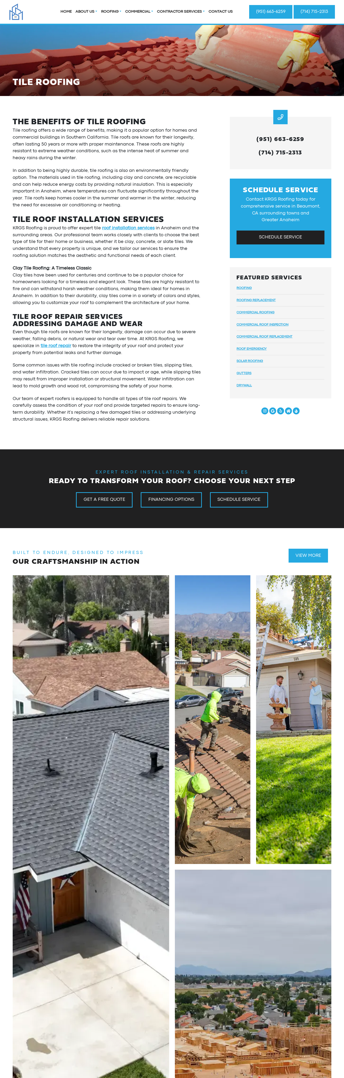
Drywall (244, 385)
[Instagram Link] (264, 410)
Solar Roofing (249, 361)
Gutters (243, 373)
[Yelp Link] (280, 410)
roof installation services (128, 228)
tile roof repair (56, 346)
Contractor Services (179, 11)
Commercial (137, 11)
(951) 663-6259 (270, 12)
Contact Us (221, 11)
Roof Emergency (251, 348)
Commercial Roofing (255, 312)
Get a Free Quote (104, 500)
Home (66, 11)
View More (308, 556)
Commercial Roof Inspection (262, 324)
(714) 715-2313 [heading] (280, 152)
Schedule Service (280, 237)
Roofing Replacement (256, 300)
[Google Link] (272, 410)
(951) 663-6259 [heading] (280, 138)
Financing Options (171, 500)
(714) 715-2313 (314, 12)
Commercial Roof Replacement (264, 336)
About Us (84, 11)
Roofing (109, 11)
